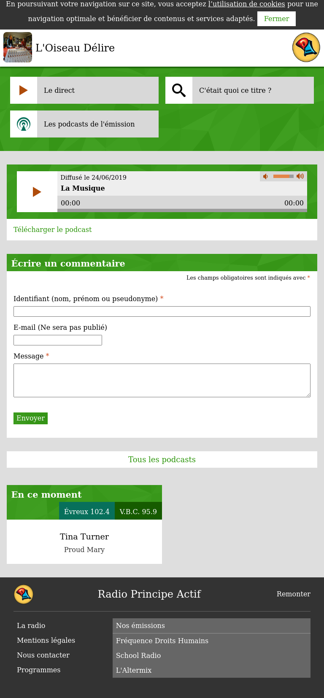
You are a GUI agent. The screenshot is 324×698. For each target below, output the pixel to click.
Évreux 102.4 (87, 512)
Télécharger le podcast (53, 230)
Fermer (276, 19)
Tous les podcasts (162, 459)
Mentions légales (46, 640)
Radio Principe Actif (149, 594)
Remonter (293, 594)
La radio (31, 626)
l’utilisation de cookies (246, 4)
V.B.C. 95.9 (138, 512)
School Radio (138, 656)
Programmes (39, 670)
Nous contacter (43, 655)
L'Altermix (134, 670)
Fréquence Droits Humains (162, 641)
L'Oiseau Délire (75, 48)
